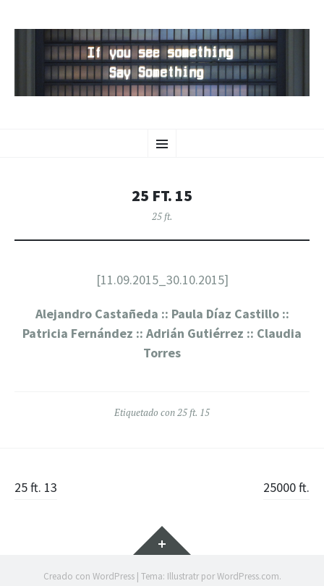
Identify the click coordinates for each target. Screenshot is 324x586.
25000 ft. (286, 487)
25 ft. (162, 216)
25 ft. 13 (35, 487)
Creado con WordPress (89, 576)
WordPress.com (248, 576)
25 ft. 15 (193, 412)
